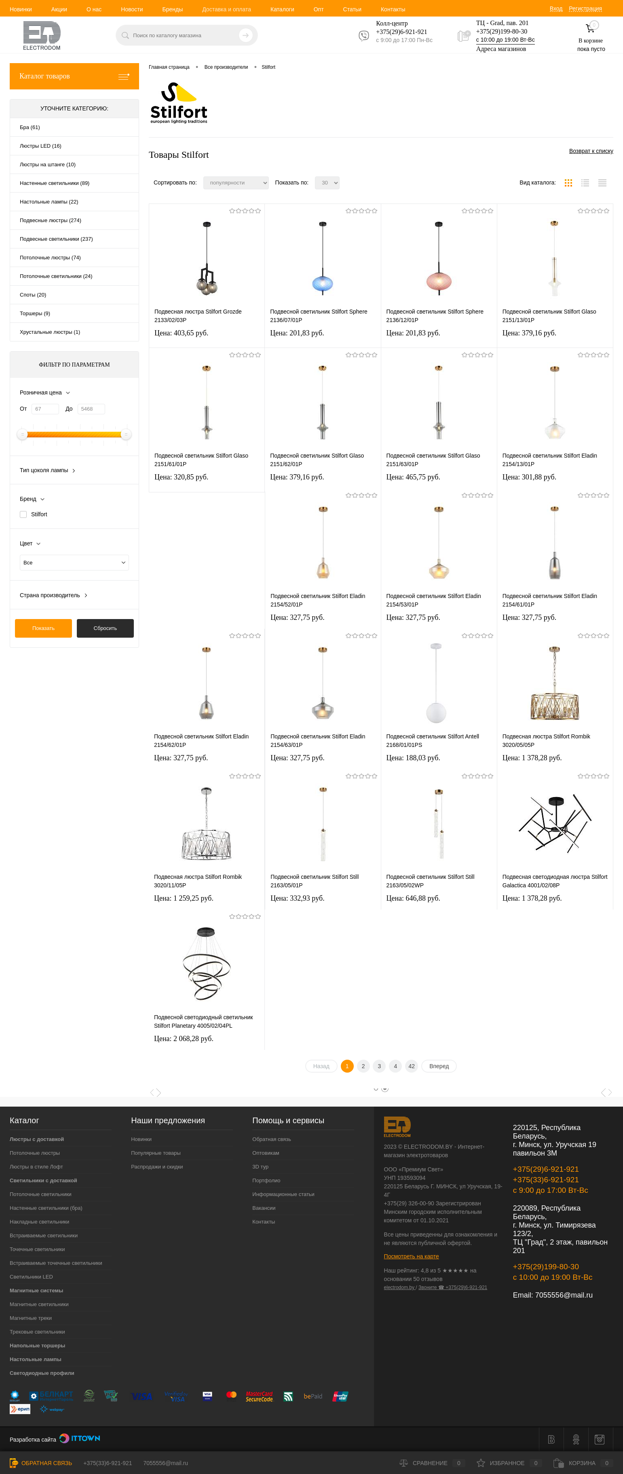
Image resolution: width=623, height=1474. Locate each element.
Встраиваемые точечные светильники (56, 1263)
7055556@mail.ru (564, 1295)
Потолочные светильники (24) (56, 276)
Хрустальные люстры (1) (50, 332)
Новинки (21, 9)
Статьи (352, 9)
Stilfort (39, 514)
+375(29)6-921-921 (546, 1169)
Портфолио (266, 1180)
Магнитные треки (31, 1318)
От (23, 408)
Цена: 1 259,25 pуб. (183, 898)
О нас (94, 9)
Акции (59, 9)
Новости (132, 9)
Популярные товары (156, 1153)
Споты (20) (33, 295)
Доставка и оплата (226, 9)
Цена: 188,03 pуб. (413, 758)
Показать (43, 628)
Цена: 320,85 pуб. (181, 477)
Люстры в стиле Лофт (36, 1167)
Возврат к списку (591, 151)
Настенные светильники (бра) (46, 1208)
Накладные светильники (39, 1222)
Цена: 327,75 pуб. (297, 617)
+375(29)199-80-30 (501, 31)
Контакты (393, 9)
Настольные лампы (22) (49, 202)
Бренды (172, 9)
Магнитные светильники (39, 1304)
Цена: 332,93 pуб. (297, 898)
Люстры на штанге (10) (48, 164)
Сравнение (432, 1463)
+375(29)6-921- (396, 31)
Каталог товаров (74, 76)
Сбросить (105, 628)
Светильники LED (31, 1277)
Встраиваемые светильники (44, 1235)
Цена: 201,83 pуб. (297, 333)
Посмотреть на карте (411, 1256)
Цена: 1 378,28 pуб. (532, 758)
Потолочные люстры (35, 1153)
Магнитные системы (36, 1290)
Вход (556, 8)
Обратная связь (271, 1139)
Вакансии (263, 1208)
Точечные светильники (37, 1249)
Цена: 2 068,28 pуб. (183, 1039)
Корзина (583, 1463)
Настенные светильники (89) (54, 183)
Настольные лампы (35, 1359)
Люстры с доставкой (37, 1139)
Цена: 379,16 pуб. (530, 333)
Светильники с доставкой (43, 1180)
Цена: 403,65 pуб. (181, 333)
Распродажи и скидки (157, 1167)
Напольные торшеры (37, 1346)
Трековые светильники (37, 1332)
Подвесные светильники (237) (56, 239)
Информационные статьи (283, 1194)
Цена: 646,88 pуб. (413, 898)
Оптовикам (265, 1153)
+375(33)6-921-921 (546, 1179)
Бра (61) (30, 127)
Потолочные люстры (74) (50, 258)
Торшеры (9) (35, 313)
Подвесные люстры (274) (50, 220)
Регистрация (585, 8)
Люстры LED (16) (40, 146)
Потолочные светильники (41, 1194)
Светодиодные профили (42, 1373)
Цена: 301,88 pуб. (530, 477)
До (68, 408)
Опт (319, 9)
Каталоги (282, 9)
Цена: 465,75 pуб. (413, 477)
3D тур (260, 1167)
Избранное (510, 1463)
